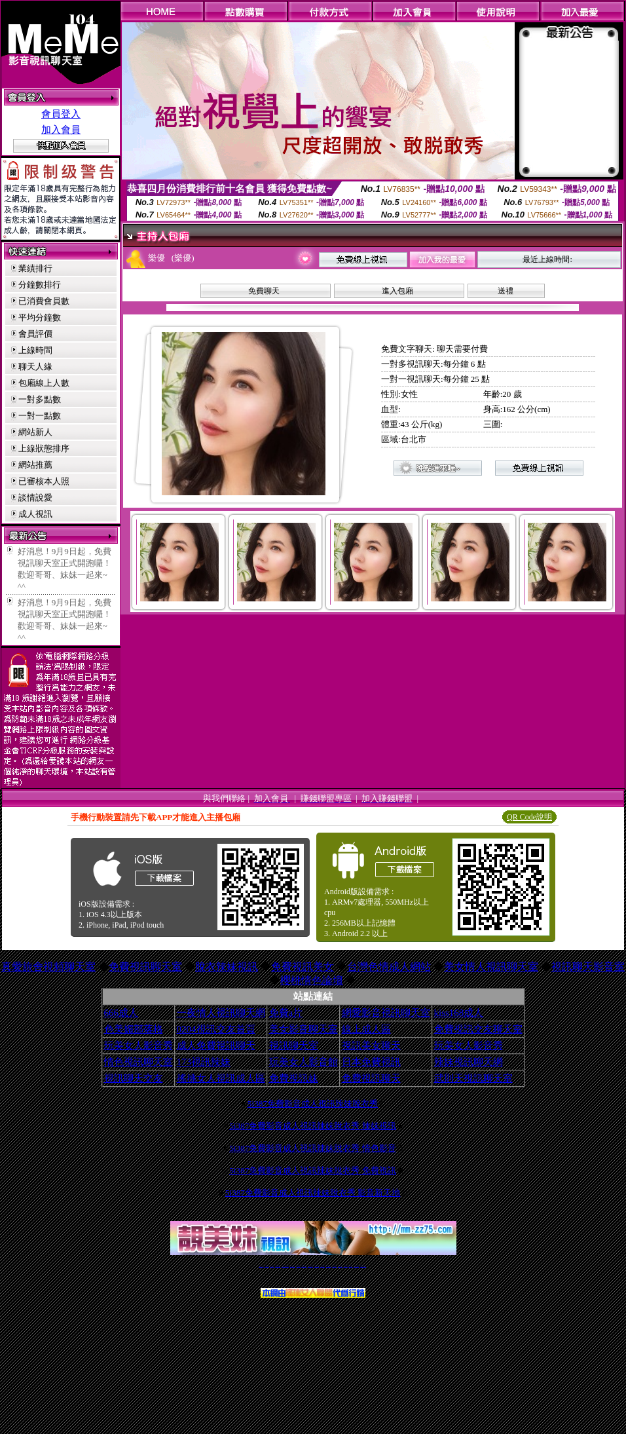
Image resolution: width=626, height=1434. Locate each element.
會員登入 (61, 114)
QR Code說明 (529, 816)
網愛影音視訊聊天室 (386, 1013)
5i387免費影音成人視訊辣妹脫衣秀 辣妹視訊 (312, 1126)
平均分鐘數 (39, 317)
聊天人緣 (35, 366)
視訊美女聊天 (371, 1045)
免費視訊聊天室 (145, 966)
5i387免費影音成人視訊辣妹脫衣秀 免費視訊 (312, 1170)
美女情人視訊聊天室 (491, 966)
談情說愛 (35, 497)
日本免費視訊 (371, 1062)
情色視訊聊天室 (138, 1062)
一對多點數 (39, 399)
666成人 (121, 1013)
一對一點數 (39, 416)
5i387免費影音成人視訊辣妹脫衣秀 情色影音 (312, 1148)
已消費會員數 (43, 301)
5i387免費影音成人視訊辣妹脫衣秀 (313, 1103)
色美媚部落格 (133, 1029)
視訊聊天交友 (133, 1078)
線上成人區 (366, 1029)
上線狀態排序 (43, 448)
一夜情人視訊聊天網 (221, 1013)
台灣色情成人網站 (389, 966)
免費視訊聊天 (371, 1078)
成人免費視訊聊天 (216, 1045)
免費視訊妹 (293, 1078)
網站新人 (35, 432)
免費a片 (286, 1013)
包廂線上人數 (43, 383)
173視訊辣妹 (204, 1062)
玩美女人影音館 (303, 1062)
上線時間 (35, 350)
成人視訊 (35, 514)
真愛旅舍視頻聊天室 (48, 966)
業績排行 (35, 268)
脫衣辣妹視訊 (226, 966)
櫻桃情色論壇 (311, 980)
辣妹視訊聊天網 (468, 1062)
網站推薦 (35, 465)
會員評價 (35, 334)
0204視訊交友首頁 (216, 1029)
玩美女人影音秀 (138, 1045)
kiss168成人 (459, 1013)
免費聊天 (264, 290)
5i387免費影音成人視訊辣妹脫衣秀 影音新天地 (313, 1193)
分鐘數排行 (39, 285)
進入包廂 (397, 290)
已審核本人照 (43, 481)
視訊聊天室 (293, 1045)
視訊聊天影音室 (588, 966)
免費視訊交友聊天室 (478, 1029)
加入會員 (61, 129)
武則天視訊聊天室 (473, 1078)
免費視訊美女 (302, 966)
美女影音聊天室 (303, 1029)
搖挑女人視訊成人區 (221, 1078)
